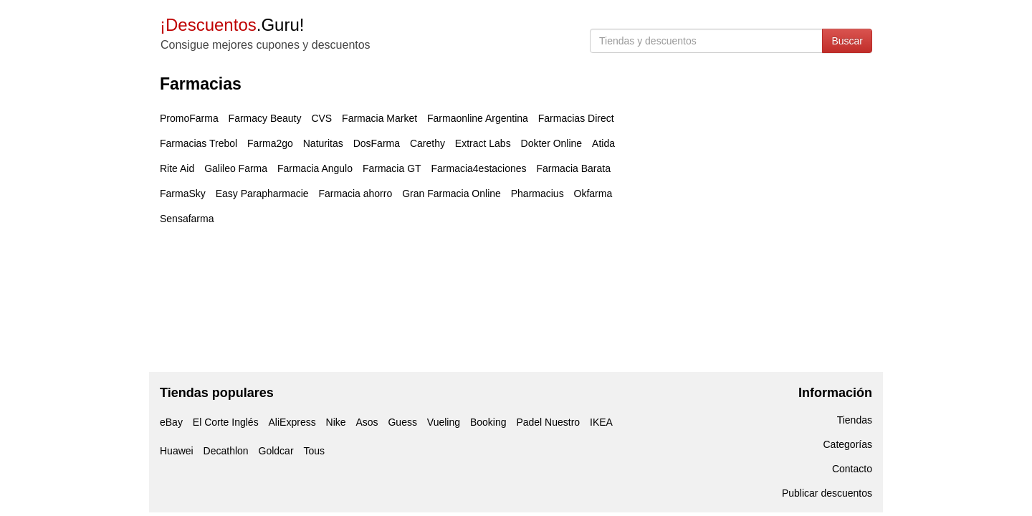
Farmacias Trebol (198, 143)
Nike (336, 422)
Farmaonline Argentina (477, 118)
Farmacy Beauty (265, 118)
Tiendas (854, 420)
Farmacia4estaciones (478, 168)
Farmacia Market (379, 118)
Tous (314, 451)
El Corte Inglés (226, 422)
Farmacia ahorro (356, 193)
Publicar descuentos (827, 493)
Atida (603, 143)
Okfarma (593, 193)
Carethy (427, 143)
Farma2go (270, 143)
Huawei (177, 451)
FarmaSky (183, 193)
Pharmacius (537, 193)
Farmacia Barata (573, 168)
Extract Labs (483, 143)
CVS (321, 118)
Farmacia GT (392, 168)
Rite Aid (177, 168)
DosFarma (376, 143)
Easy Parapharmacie (262, 193)
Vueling (443, 422)
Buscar (847, 41)
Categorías (847, 444)
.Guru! (232, 24)
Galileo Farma (235, 168)
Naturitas (323, 143)
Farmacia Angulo (315, 168)
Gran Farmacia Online (451, 193)
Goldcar (276, 451)
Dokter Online (552, 143)
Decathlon (226, 451)
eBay (171, 422)
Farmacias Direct (576, 118)
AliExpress (292, 422)
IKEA (601, 422)
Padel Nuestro (548, 422)
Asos (366, 422)
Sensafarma (187, 218)
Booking (488, 422)
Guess (402, 422)
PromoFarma (189, 118)
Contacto (852, 468)
